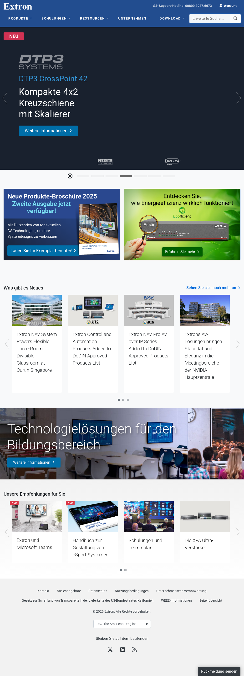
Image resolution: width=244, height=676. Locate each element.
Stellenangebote (69, 591)
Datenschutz (97, 591)
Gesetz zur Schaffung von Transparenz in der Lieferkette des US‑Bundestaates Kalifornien (87, 600)
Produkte (18, 18)
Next (238, 344)
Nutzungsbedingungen (132, 591)
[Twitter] (110, 650)
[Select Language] (122, 624)
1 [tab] (119, 400)
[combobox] (215, 18)
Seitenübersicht (210, 600)
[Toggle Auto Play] (70, 176)
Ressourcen (93, 18)
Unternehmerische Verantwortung (181, 591)
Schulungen (54, 18)
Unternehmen (132, 18)
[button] (228, 5)
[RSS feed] (134, 650)
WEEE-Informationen (176, 600)
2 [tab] (123, 400)
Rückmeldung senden (219, 671)
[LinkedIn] (122, 650)
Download (171, 18)
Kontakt (43, 591)
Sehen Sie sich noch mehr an (211, 287)
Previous (6, 344)
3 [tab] (128, 400)
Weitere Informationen (31, 462)
